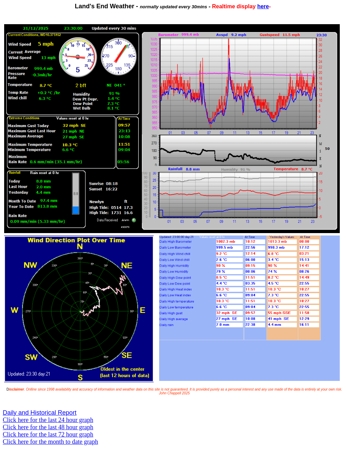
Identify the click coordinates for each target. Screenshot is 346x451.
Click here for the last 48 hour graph (48, 427)
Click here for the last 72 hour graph (48, 434)
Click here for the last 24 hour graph (48, 419)
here (263, 6)
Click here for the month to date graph (50, 441)
